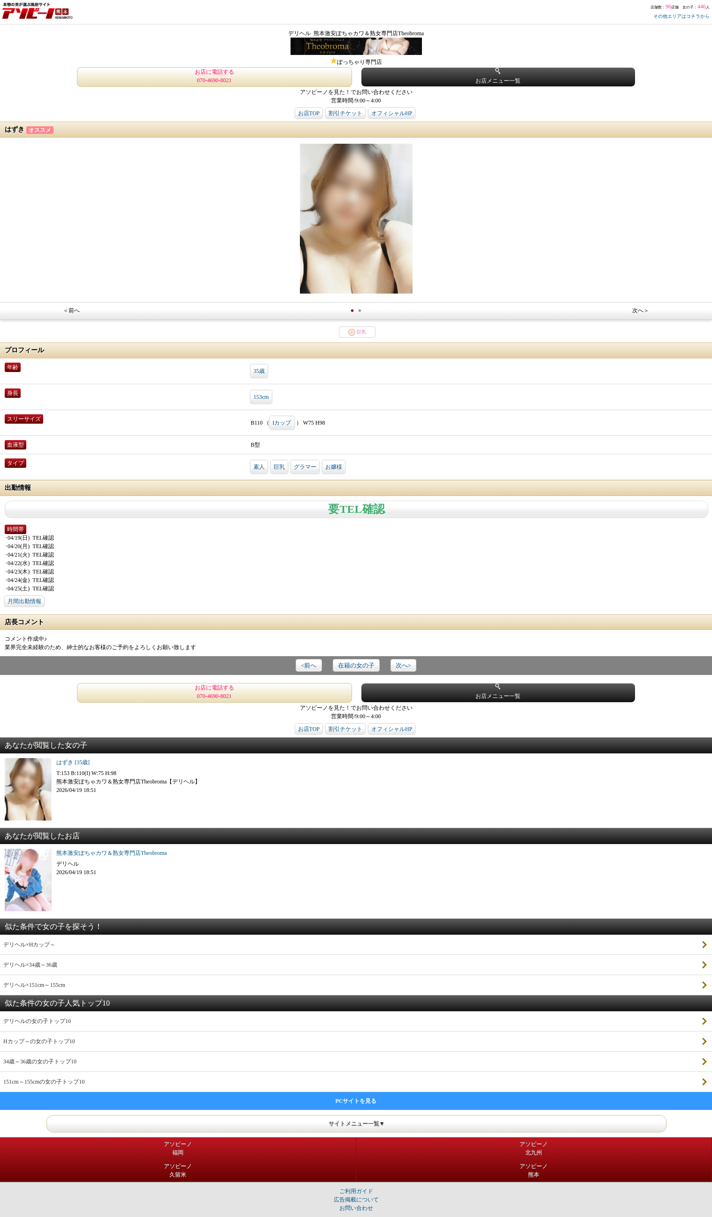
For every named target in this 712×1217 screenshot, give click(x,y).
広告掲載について (356, 1199)
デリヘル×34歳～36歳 (30, 964)
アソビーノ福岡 (178, 1148)
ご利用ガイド (356, 1191)
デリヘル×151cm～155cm (34, 985)
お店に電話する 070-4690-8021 (214, 76)
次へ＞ (640, 310)
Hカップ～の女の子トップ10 (39, 1041)
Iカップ (282, 422)
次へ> (403, 665)
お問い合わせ (356, 1208)
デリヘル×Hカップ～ (29, 944)
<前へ (308, 665)
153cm (261, 397)
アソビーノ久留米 (178, 1170)
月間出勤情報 (24, 601)
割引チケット (345, 113)
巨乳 (279, 467)
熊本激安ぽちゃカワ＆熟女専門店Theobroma (111, 853)
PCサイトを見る (356, 1101)
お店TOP (309, 113)
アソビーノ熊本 (534, 1170)
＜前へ (71, 310)
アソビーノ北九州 (534, 1148)
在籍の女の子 (356, 665)
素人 (259, 467)
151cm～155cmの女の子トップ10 (43, 1081)
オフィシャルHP (391, 113)
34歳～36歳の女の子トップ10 (40, 1061)
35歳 (259, 371)
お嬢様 (333, 467)
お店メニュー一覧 (498, 76)
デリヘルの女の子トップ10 (37, 1021)
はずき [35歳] (73, 762)
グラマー (305, 467)
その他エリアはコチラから (681, 16)
